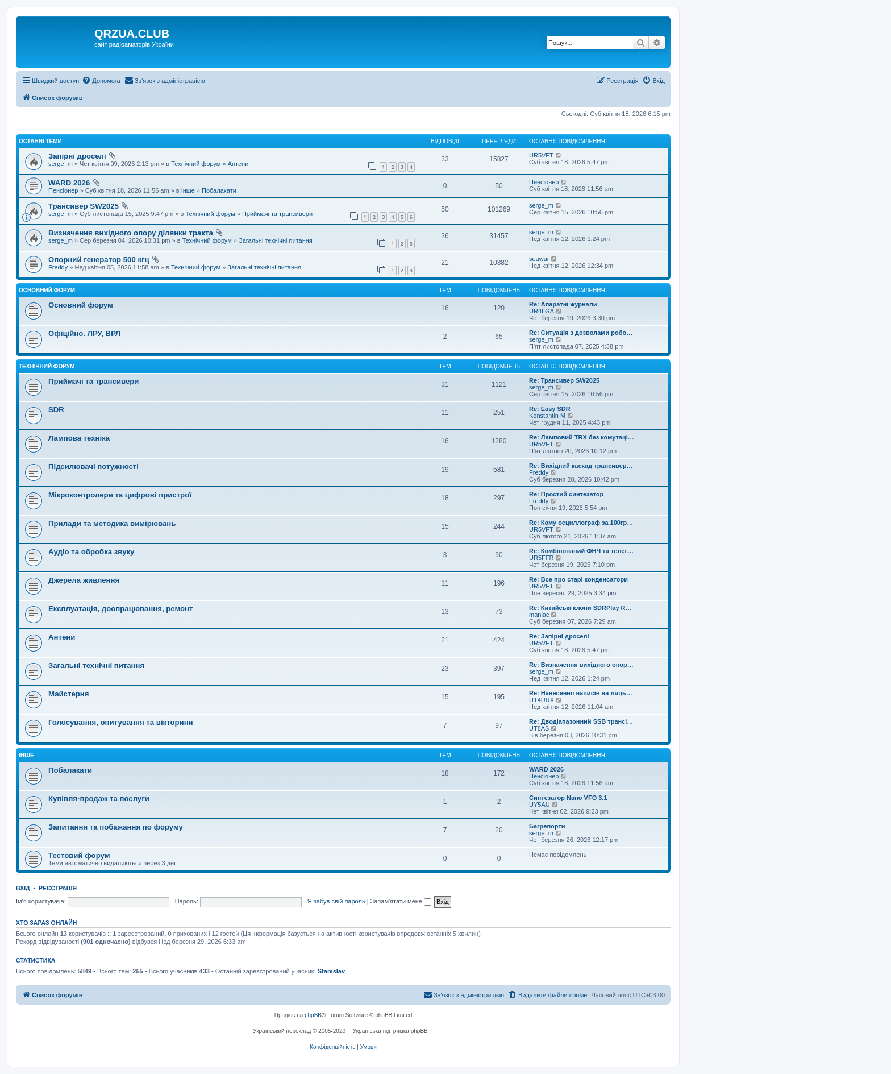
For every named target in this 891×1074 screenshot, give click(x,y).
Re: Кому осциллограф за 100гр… (581, 522)
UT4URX (541, 699)
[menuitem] (101, 81)
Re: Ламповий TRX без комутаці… (581, 437)
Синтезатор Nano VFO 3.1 (568, 797)
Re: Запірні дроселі (559, 636)
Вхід (23, 888)
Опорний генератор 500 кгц (98, 259)
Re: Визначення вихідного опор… (581, 664)
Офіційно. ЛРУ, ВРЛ (84, 333)
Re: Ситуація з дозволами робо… (580, 332)
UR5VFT (541, 155)
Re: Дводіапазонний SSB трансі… (581, 721)
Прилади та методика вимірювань (112, 523)
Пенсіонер (63, 190)
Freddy (58, 267)
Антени (238, 163)
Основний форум (47, 290)
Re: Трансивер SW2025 (564, 380)
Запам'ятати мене (400, 901)
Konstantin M (547, 415)
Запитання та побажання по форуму (115, 827)
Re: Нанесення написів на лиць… (580, 693)
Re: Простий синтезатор (566, 494)
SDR (56, 409)
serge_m (60, 163)
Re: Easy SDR (550, 408)
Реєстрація (58, 888)
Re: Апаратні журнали (563, 304)
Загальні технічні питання (276, 240)
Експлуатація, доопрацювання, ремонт (120, 608)
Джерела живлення (83, 580)
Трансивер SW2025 (83, 206)
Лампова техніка (79, 438)
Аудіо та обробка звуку (91, 552)
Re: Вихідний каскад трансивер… (580, 465)
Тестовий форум (79, 855)
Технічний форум (195, 163)
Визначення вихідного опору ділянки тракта (130, 233)
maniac (539, 614)
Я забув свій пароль (336, 901)
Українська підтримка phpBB (390, 1031)
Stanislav (331, 971)
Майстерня (68, 694)
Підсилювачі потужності (93, 466)
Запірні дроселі (77, 156)
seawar (539, 258)
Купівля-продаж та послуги (98, 798)
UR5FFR (541, 557)
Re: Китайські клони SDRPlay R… (580, 607)
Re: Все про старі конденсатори (578, 579)
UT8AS (539, 728)
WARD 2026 (69, 183)
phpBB (313, 1015)
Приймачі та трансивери (277, 213)
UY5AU (539, 804)
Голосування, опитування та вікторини (120, 722)
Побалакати (219, 190)
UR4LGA (541, 311)
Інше (188, 190)
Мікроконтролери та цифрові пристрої (119, 495)
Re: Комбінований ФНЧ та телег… (581, 551)
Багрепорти (547, 826)
